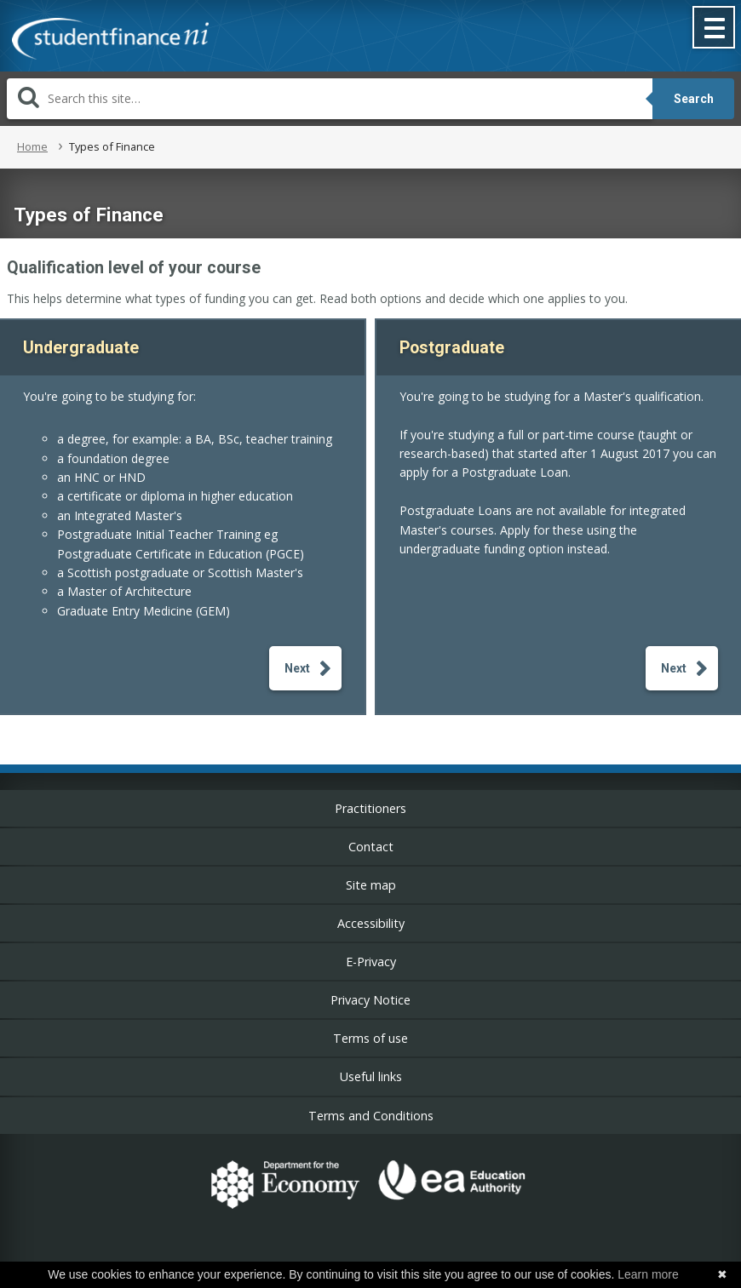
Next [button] (297, 668)
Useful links (371, 1076)
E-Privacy (371, 961)
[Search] (329, 98)
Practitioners (370, 808)
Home (32, 146)
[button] (714, 29)
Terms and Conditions (371, 1116)
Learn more (648, 1274)
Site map (371, 885)
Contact (370, 847)
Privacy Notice (370, 1000)
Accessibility (371, 923)
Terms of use (370, 1038)
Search (694, 99)
